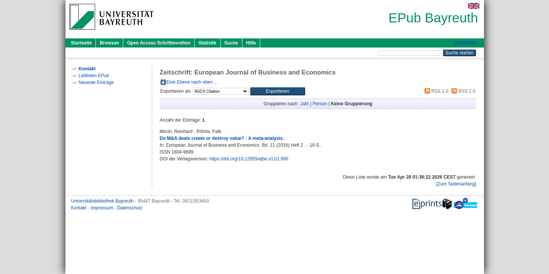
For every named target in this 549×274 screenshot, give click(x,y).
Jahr (304, 103)
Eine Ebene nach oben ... (192, 82)
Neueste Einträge (96, 82)
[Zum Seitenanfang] (456, 184)
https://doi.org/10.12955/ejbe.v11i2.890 (248, 159)
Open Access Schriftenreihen (159, 43)
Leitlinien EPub (94, 75)
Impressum (103, 208)
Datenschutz (130, 208)
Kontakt (79, 208)
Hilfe (251, 43)
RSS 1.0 (435, 91)
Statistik (207, 43)
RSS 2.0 (462, 91)
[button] (277, 91)
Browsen (109, 43)
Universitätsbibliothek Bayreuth (103, 201)
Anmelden (466, 43)
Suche (231, 43)
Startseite (81, 43)
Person (320, 103)
